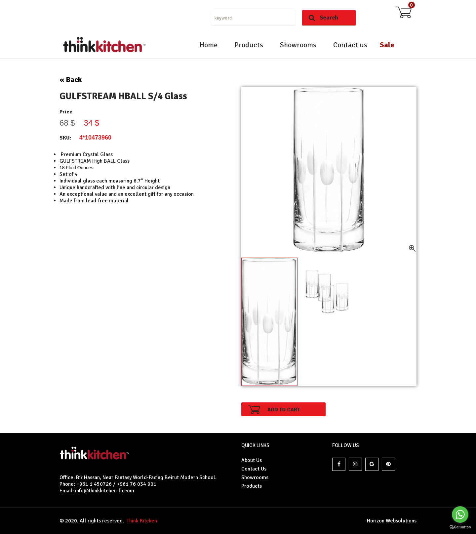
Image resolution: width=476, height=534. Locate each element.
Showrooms (298, 44)
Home (208, 44)
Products (248, 44)
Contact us (350, 44)
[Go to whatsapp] (460, 514)
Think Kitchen (140, 520)
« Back (71, 79)
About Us (251, 460)
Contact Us (253, 469)
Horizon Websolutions (391, 520)
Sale (387, 44)
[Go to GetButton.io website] (460, 527)
